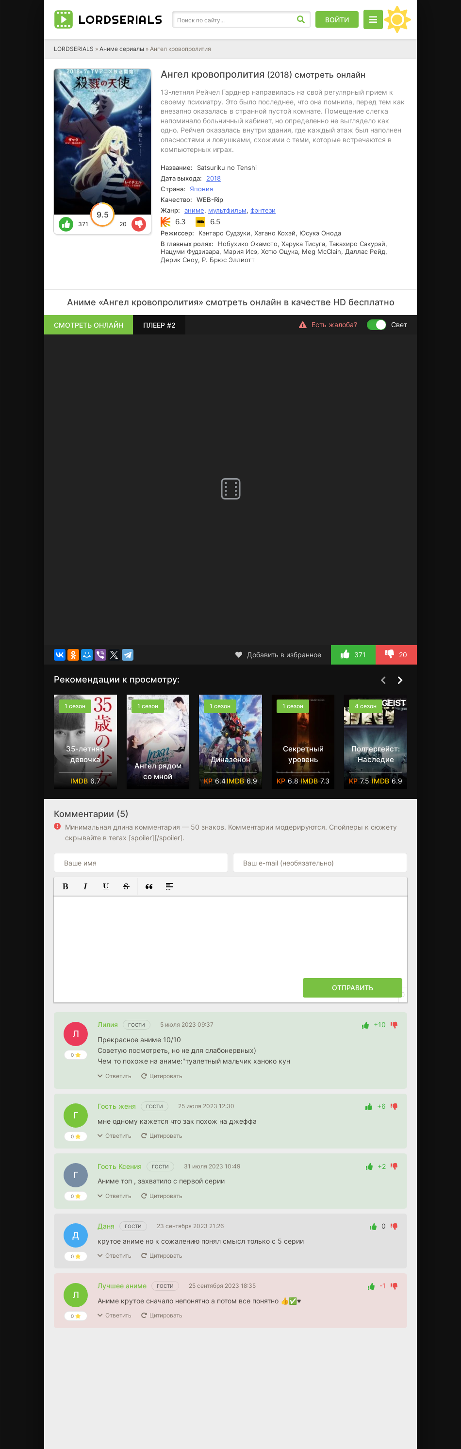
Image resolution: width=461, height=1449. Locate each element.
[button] (65, 886)
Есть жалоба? (328, 324)
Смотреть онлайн (88, 325)
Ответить (118, 1076)
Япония (201, 189)
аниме (194, 210)
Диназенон (230, 759)
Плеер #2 (159, 325)
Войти (337, 20)
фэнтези (263, 210)
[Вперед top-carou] (400, 680)
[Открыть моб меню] (373, 19)
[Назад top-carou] (383, 680)
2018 (213, 178)
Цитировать (165, 1076)
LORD (120, 19)
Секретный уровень (303, 754)
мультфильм (227, 210)
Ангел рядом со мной (157, 771)
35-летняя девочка (85, 754)
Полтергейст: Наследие (375, 754)
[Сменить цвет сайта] (397, 19)
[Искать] (301, 19)
